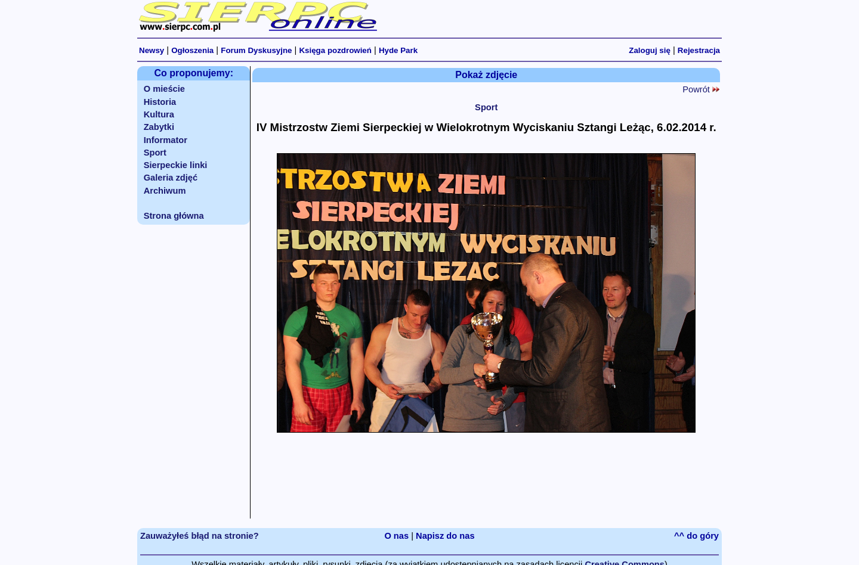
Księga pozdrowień (335, 50)
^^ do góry (696, 536)
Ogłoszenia (192, 50)
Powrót (700, 89)
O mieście (164, 89)
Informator (165, 140)
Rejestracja (699, 50)
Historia (160, 102)
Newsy (151, 50)
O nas (396, 536)
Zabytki (159, 127)
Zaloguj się (649, 50)
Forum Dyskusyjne (256, 50)
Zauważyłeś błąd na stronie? (199, 536)
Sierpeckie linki (176, 165)
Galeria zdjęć (170, 177)
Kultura (159, 114)
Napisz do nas (445, 536)
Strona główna (174, 216)
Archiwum (165, 190)
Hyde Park (398, 50)
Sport (155, 152)
